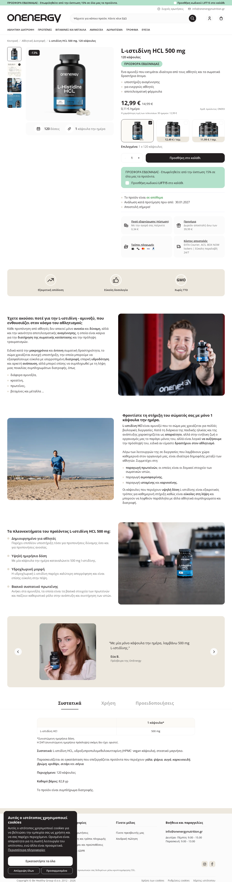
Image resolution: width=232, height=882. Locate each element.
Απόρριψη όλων (24, 870)
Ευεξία (146, 29)
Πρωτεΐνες (45, 29)
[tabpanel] (116, 750)
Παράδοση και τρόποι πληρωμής (86, 838)
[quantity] (132, 157)
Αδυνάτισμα (115, 29)
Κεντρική (12, 40)
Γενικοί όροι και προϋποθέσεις (84, 844)
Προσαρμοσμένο (56, 870)
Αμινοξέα (96, 29)
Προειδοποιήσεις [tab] (155, 703)
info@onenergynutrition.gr (206, 9)
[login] (209, 18)
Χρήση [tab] (108, 703)
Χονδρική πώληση (127, 838)
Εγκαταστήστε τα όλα (40, 861)
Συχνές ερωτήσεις (170, 9)
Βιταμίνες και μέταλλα (70, 29)
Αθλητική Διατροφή (20, 29)
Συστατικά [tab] (69, 703)
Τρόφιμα (132, 29)
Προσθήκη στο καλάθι (185, 158)
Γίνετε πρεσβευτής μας (130, 832)
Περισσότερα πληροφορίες (26, 850)
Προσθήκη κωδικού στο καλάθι (201, 3)
